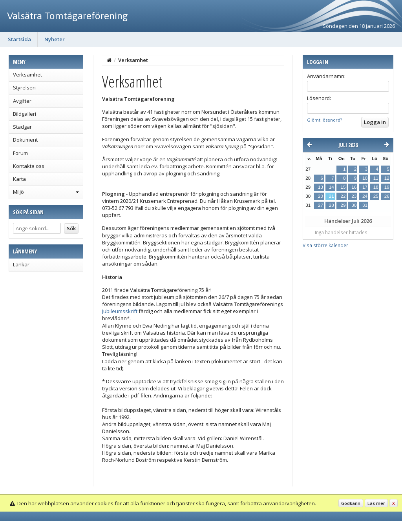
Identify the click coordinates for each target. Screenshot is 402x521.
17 (364, 187)
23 (353, 196)
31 (364, 205)
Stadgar (22, 126)
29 (342, 205)
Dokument (25, 139)
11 (375, 178)
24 (364, 196)
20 (320, 196)
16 (353, 187)
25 (375, 196)
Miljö (18, 191)
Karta (19, 178)
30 (353, 205)
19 (386, 187)
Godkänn (350, 503)
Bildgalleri (24, 113)
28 (331, 205)
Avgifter (22, 100)
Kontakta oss (28, 165)
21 (331, 196)
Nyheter (54, 39)
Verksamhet (27, 74)
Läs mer (376, 503)
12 (386, 178)
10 (364, 178)
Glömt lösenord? (324, 120)
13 (320, 187)
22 (342, 196)
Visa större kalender (325, 245)
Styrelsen (24, 87)
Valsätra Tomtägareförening (67, 15)
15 (342, 187)
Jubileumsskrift (119, 311)
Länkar (21, 264)
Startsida (19, 39)
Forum (20, 153)
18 (375, 187)
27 (320, 205)
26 (386, 196)
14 (331, 187)
